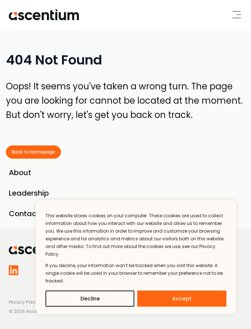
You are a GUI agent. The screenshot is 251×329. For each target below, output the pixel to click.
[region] (136, 257)
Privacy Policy (24, 302)
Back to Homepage (33, 152)
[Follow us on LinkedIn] (16, 270)
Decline (90, 298)
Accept (182, 298)
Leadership (29, 193)
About (20, 172)
